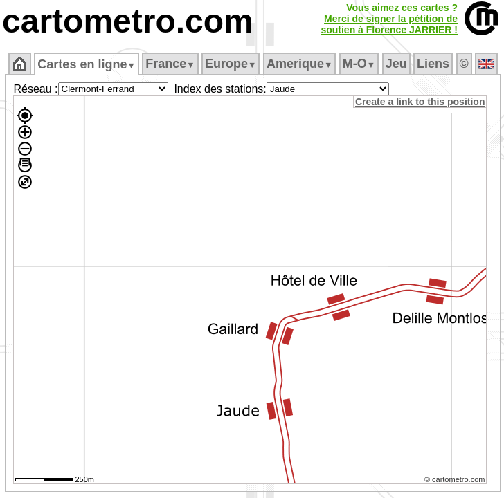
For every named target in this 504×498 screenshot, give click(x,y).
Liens (433, 64)
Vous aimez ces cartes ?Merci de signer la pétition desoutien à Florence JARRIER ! (389, 18)
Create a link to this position (420, 101)
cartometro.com (127, 21)
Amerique (299, 64)
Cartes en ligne (86, 64)
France (170, 64)
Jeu (396, 64)
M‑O (359, 64)
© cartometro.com (454, 479)
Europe (230, 64)
